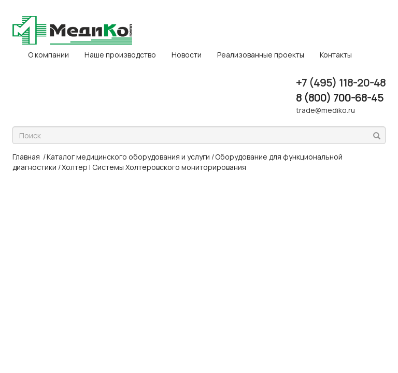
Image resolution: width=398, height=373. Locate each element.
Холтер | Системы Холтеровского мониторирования (154, 167)
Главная (26, 157)
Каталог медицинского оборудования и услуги (128, 157)
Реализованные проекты (260, 55)
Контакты (336, 55)
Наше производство (120, 55)
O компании (48, 55)
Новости (187, 55)
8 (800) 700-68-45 (339, 98)
